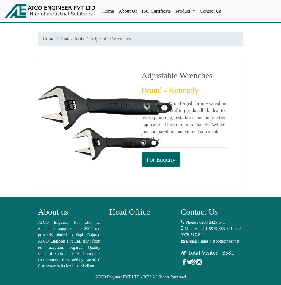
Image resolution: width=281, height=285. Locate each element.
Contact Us (212, 11)
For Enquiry (161, 159)
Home (109, 11)
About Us (129, 11)
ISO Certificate (157, 11)
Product (183, 11)
